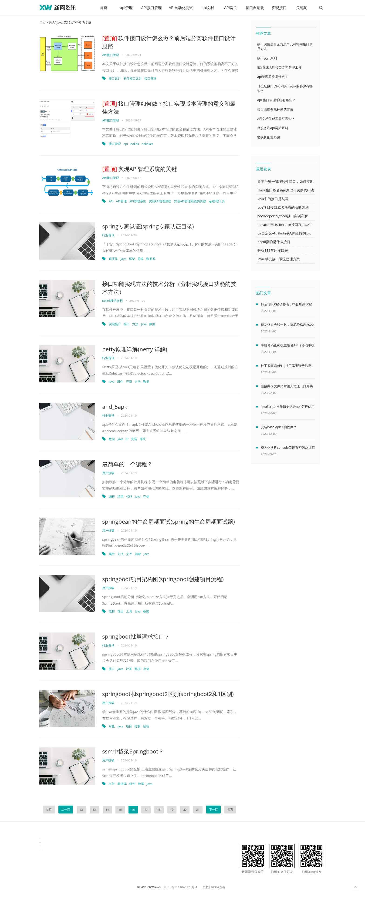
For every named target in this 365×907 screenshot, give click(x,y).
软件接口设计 (133, 78)
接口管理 (150, 78)
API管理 (121, 201)
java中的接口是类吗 (272, 198)
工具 (129, 611)
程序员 (113, 259)
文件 (129, 554)
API (111, 201)
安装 (134, 439)
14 (107, 810)
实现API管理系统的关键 (139, 169)
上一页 (65, 809)
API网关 (230, 7)
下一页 (213, 809)
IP (127, 439)
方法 (135, 324)
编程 (112, 496)
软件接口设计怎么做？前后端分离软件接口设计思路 (169, 42)
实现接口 (279, 7)
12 (81, 810)
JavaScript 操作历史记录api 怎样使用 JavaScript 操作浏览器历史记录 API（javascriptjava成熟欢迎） (287, 407)
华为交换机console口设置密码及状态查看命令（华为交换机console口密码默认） (288, 448)
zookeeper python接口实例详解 (282, 216)
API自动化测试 (181, 7)
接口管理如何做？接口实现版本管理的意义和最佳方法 (169, 107)
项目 (121, 611)
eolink (135, 144)
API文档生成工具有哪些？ (276, 118)
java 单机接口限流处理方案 (278, 259)
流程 (112, 611)
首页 (103, 7)
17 (146, 810)
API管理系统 (137, 201)
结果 (121, 496)
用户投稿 (108, 473)
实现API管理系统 (160, 201)
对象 (112, 726)
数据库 (150, 259)
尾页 (230, 809)
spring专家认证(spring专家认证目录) (148, 226)
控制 (138, 726)
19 (172, 810)
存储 (146, 496)
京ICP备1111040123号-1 (180, 887)
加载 (138, 554)
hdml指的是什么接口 (273, 241)
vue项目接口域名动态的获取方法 (283, 207)
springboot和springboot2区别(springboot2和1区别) (168, 694)
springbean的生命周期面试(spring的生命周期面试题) (168, 521)
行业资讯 (108, 235)
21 (197, 810)
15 (120, 810)
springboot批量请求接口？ (136, 636)
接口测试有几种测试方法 (275, 109)
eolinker (147, 144)
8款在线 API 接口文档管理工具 (279, 67)
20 (184, 810)
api (126, 144)
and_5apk (114, 406)
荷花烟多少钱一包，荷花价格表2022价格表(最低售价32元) (287, 325)
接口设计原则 (267, 58)
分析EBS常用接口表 (272, 250)
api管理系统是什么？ (272, 76)
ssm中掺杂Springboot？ (133, 751)
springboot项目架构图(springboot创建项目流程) (163, 579)
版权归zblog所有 (214, 887)
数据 (152, 324)
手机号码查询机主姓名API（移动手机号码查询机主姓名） (287, 346)
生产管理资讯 (40, 842)
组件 (120, 381)
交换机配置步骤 (268, 137)
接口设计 (115, 78)
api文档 (208, 7)
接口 (127, 324)
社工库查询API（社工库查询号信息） (287, 365)
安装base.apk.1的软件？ (279, 427)
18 (159, 810)
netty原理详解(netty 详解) (134, 349)
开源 (129, 381)
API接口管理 (151, 7)
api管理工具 (217, 201)
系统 (141, 259)
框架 (132, 259)
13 (94, 810)
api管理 (126, 7)
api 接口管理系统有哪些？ (276, 100)
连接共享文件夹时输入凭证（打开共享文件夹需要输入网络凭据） (287, 387)
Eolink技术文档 (112, 300)
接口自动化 (255, 7)
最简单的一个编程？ (127, 464)
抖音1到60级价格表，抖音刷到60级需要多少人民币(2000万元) (286, 305)
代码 (129, 496)
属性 (112, 554)
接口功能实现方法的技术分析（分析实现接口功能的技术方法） (169, 287)
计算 (129, 669)
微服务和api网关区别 (272, 128)
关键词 (302, 7)
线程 (146, 726)
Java (123, 259)
